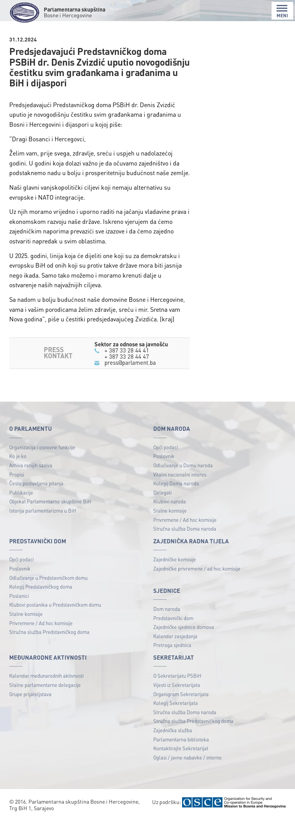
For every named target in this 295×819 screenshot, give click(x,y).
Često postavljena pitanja (36, 483)
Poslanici (19, 595)
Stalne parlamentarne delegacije (45, 685)
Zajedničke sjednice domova (183, 627)
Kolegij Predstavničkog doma (40, 586)
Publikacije (21, 492)
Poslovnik (163, 456)
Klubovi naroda (169, 501)
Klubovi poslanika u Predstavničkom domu (55, 604)
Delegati (162, 492)
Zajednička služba (172, 730)
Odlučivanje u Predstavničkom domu (48, 577)
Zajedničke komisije (174, 559)
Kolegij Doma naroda (176, 483)
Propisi (16, 474)
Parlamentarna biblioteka (181, 739)
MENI (282, 11)
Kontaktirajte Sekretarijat (180, 748)
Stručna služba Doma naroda (184, 528)
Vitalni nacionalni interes (179, 474)
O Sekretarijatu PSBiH (177, 675)
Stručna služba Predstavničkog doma (49, 632)
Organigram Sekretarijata (181, 694)
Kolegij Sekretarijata (175, 703)
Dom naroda (166, 609)
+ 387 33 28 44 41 (126, 350)
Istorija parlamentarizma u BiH (42, 510)
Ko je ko (18, 456)
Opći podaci (165, 447)
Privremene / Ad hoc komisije (185, 519)
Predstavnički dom (173, 618)
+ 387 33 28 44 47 (126, 356)
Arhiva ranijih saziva (30, 465)
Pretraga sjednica (172, 645)
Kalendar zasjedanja (175, 636)
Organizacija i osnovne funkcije (42, 447)
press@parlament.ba (130, 362)
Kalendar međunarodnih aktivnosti (46, 675)
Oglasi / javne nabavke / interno (187, 757)
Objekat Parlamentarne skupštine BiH (50, 501)
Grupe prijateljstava (30, 694)
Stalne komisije (170, 510)
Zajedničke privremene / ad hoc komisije (196, 568)
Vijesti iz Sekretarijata (176, 685)
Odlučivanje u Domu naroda (183, 465)
